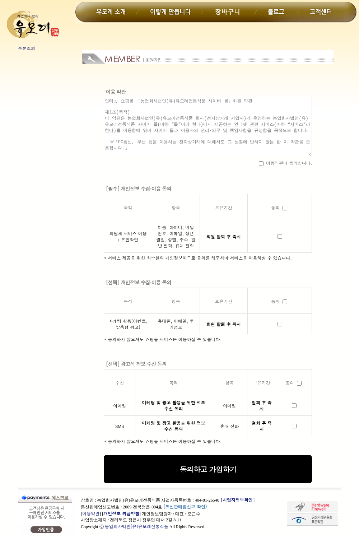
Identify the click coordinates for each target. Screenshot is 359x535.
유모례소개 (113, 12)
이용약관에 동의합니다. (285, 163)
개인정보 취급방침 (121, 513)
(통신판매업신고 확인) (185, 506)
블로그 (277, 12)
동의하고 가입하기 (208, 469)
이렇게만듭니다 (169, 12)
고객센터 (321, 12)
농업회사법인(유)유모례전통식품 (136, 526)
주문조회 (26, 48)
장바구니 (229, 12)
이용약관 (90, 513)
